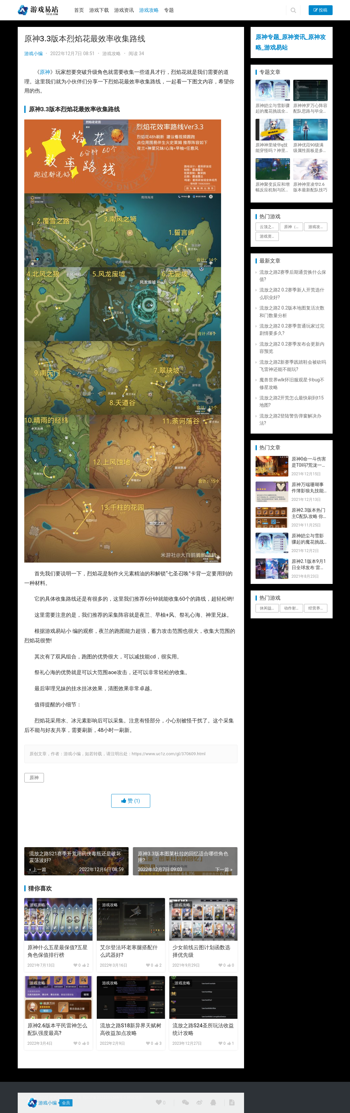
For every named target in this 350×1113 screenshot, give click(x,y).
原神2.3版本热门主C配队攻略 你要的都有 (308, 516)
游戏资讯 (124, 10)
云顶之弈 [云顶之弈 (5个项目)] (268, 227)
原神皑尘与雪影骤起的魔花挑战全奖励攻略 (273, 108)
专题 (169, 10)
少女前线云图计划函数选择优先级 (201, 951)
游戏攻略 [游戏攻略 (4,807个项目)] (316, 227)
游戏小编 (33, 53)
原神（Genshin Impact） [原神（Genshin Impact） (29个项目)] (293, 227)
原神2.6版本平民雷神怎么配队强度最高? (58, 1029)
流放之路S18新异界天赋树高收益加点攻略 (131, 1029)
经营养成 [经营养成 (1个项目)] (316, 608)
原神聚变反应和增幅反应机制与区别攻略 (273, 187)
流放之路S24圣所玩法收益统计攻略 (203, 1029)
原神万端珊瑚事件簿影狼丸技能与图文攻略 (308, 491)
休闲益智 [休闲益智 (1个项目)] (268, 608)
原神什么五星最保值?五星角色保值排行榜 (58, 951)
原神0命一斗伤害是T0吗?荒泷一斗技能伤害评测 (309, 465)
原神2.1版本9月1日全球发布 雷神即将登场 (309, 568)
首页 (79, 10)
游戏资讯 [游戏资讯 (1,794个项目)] (268, 236)
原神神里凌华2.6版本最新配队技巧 (310, 187)
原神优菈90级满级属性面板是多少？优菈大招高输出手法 (310, 147)
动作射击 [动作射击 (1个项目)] (292, 608)
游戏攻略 (149, 10)
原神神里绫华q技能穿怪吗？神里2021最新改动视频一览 (272, 147)
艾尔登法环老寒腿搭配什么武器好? (129, 951)
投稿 (320, 10)
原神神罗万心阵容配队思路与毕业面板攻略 (310, 108)
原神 (45, 72)
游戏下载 (99, 10)
